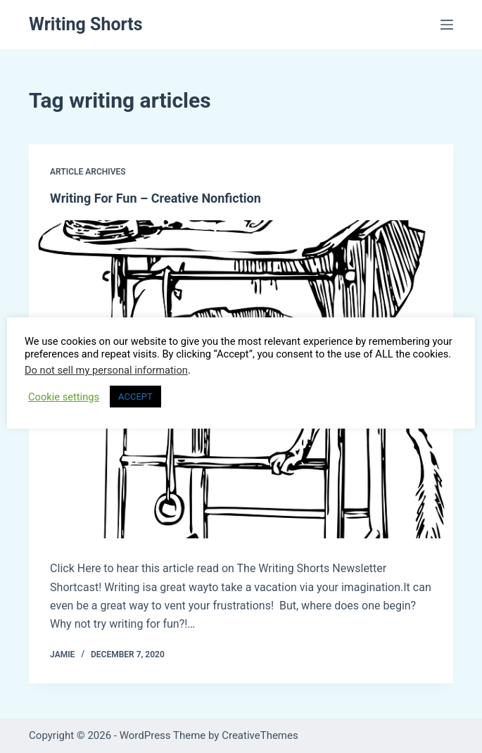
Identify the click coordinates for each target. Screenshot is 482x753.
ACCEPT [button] (135, 396)
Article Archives (87, 172)
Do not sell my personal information (106, 370)
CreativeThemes (260, 735)
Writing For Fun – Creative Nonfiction (155, 198)
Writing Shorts (86, 24)
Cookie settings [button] (63, 397)
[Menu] (446, 24)
